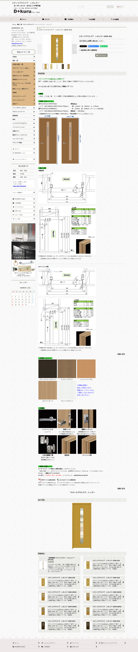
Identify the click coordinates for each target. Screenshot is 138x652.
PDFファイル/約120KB (46, 480)
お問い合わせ (92, 41)
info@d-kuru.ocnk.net (81, 475)
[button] (115, 19)
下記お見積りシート (75, 113)
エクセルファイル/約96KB (66, 480)
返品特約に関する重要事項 (88, 50)
